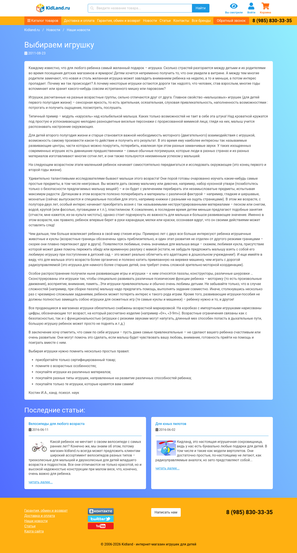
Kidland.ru (32, 30)
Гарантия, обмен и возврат (118, 21)
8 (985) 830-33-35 (272, 20)
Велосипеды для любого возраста (57, 424)
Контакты (181, 21)
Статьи (165, 21)
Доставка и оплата (79, 21)
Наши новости (36, 521)
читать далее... (41, 482)
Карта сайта (34, 531)
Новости (150, 21)
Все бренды (201, 21)
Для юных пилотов (171, 424)
